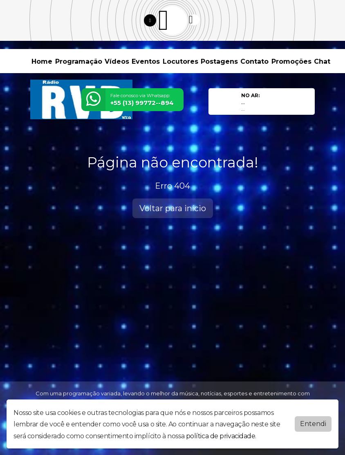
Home (41, 61)
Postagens (219, 61)
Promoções (291, 61)
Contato (254, 61)
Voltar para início (172, 208)
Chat (322, 61)
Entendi (313, 424)
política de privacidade (220, 436)
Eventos (146, 61)
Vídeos (117, 61)
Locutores (180, 61)
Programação (78, 61)
